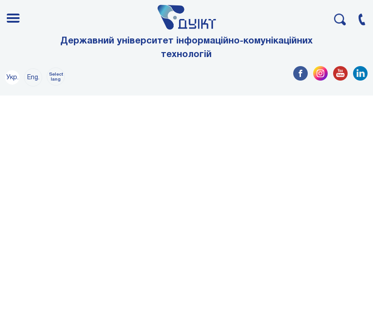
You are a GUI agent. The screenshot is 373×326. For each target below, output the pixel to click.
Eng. (33, 78)
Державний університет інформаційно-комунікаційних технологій (186, 48)
